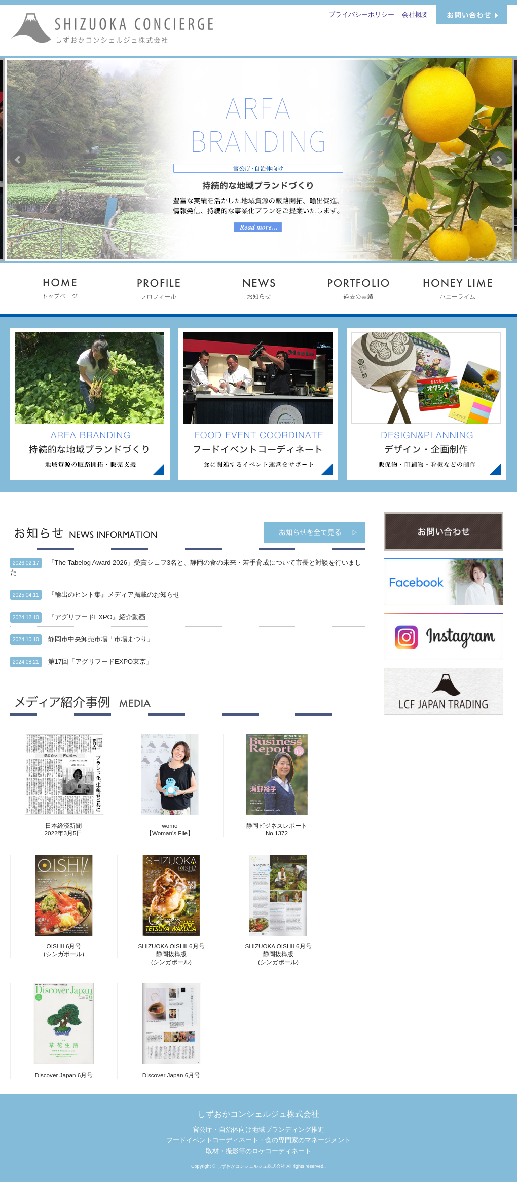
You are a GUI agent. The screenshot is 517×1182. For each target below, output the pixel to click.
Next (499, 159)
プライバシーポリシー (361, 14)
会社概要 (415, 14)
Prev (18, 159)
